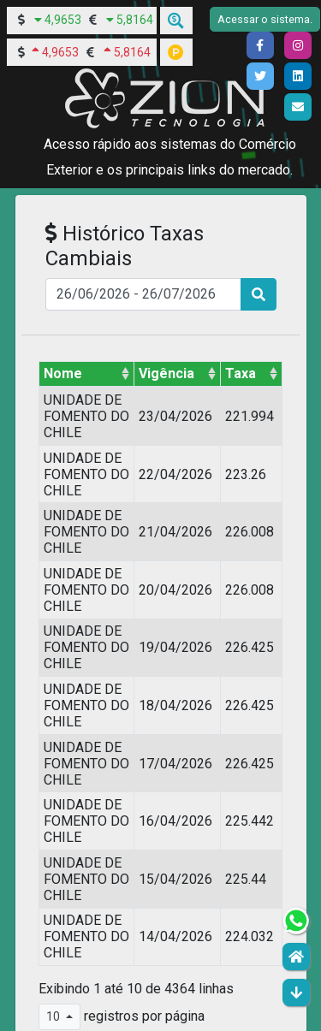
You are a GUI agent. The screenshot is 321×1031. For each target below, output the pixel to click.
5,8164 (134, 20)
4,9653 (63, 20)
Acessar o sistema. (264, 19)
